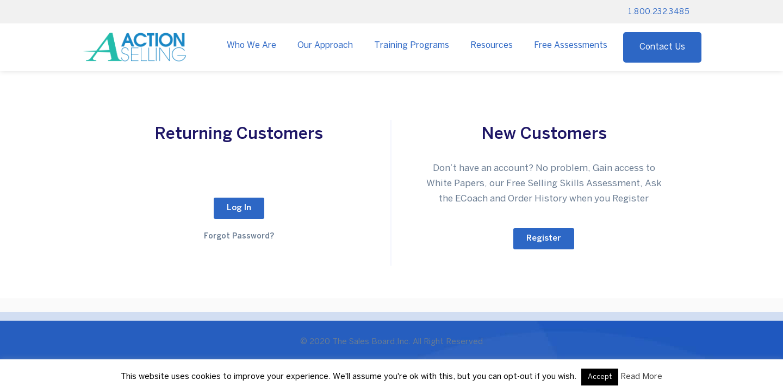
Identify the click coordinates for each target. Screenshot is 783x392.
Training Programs (411, 45)
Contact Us (662, 47)
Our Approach (325, 45)
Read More (641, 377)
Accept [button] (600, 377)
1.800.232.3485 (658, 12)
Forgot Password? (239, 236)
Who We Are (251, 45)
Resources (491, 45)
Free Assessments (570, 45)
